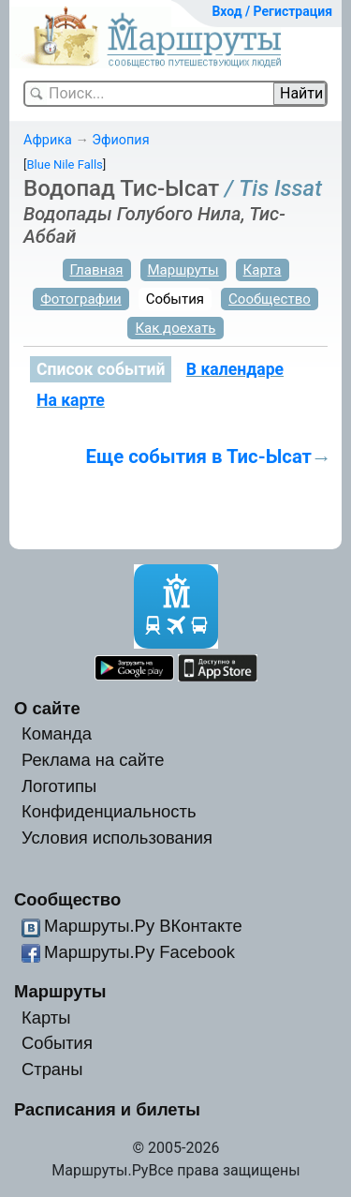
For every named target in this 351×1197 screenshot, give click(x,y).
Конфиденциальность (109, 811)
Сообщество (269, 299)
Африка (47, 140)
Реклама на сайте (93, 760)
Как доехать (175, 328)
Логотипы (59, 786)
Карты (46, 1017)
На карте (71, 400)
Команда (57, 733)
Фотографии (81, 299)
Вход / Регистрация (272, 11)
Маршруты (183, 270)
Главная (97, 270)
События (175, 299)
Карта (262, 270)
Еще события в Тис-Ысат (199, 456)
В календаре (235, 369)
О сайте (47, 708)
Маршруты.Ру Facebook (139, 952)
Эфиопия (120, 140)
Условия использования (117, 837)
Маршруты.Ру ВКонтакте (143, 925)
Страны (52, 1069)
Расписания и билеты (107, 1109)
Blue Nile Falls (64, 164)
